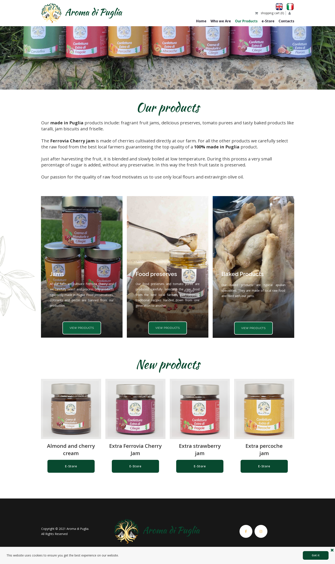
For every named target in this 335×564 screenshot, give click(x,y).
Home (201, 21)
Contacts (286, 21)
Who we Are (221, 21)
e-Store (268, 21)
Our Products (246, 21)
